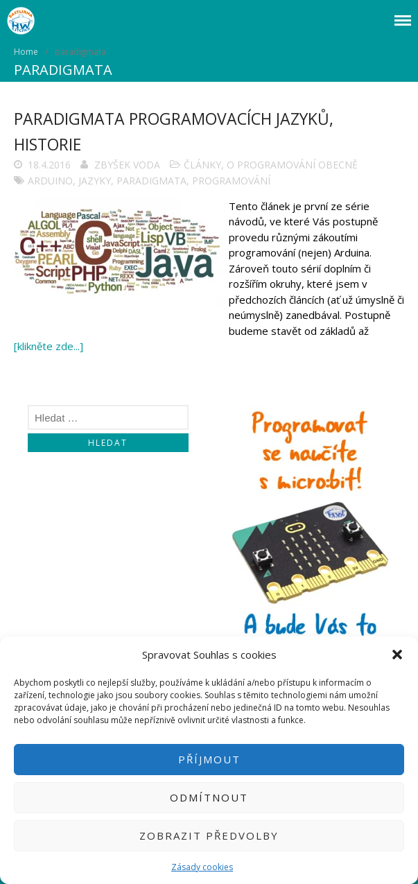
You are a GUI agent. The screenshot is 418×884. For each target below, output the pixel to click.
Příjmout (209, 759)
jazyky (94, 180)
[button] (397, 654)
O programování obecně (292, 164)
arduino (50, 180)
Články (202, 164)
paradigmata (151, 180)
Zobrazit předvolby (209, 835)
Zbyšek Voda (127, 164)
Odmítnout (209, 797)
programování (231, 180)
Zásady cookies (202, 867)
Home (26, 52)
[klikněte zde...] (48, 346)
